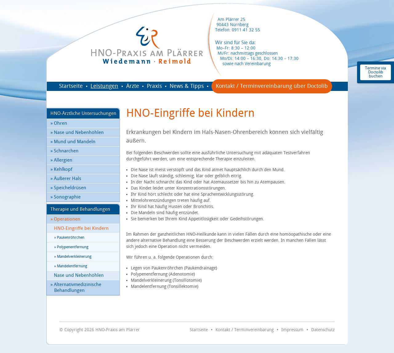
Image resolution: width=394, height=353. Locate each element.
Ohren (58, 123)
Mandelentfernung (70, 266)
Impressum (292, 330)
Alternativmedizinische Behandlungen (75, 287)
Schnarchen (64, 151)
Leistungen (104, 86)
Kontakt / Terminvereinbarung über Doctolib (272, 86)
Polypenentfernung (71, 247)
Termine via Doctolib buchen (375, 72)
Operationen (65, 219)
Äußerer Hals (65, 178)
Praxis (154, 86)
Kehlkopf (61, 169)
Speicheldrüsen (68, 187)
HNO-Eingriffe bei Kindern (81, 228)
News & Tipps (187, 86)
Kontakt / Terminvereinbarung (244, 330)
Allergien (61, 160)
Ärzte (132, 86)
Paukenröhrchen (69, 238)
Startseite (71, 86)
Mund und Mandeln (72, 141)
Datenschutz (323, 330)
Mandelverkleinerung (72, 257)
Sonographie (65, 197)
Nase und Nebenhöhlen (77, 132)
